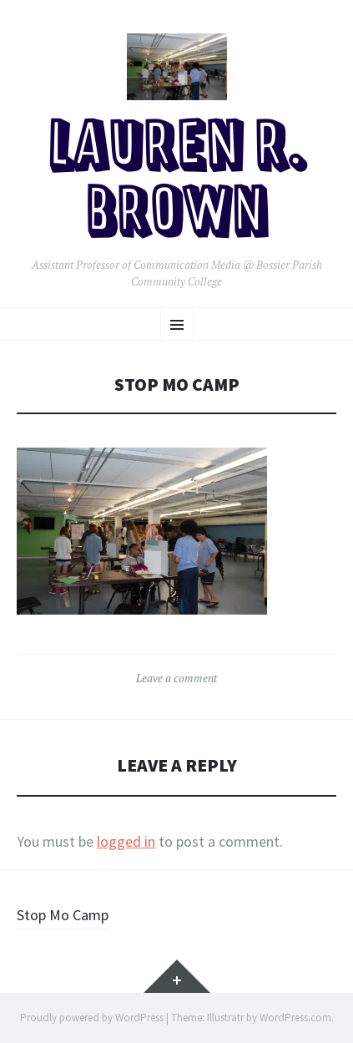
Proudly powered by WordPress (92, 1017)
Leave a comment (176, 678)
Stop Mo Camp (62, 914)
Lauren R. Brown (177, 182)
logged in (126, 841)
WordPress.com (295, 1017)
